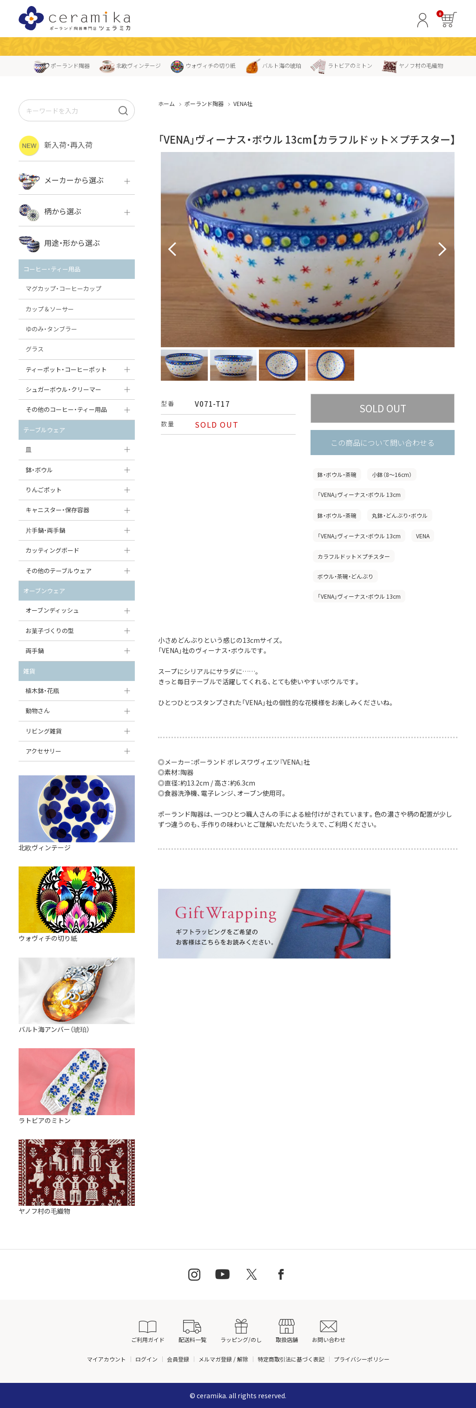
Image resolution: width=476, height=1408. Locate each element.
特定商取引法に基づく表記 (291, 1359)
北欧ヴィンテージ (130, 65)
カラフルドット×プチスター (353, 556)
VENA (423, 536)
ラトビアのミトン (341, 65)
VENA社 (242, 103)
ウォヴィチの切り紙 (203, 65)
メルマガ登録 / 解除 (223, 1359)
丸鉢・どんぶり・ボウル (400, 515)
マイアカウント (106, 1359)
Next (442, 249)
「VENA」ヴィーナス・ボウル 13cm (359, 494)
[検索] (123, 110)
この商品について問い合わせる (383, 442)
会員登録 (178, 1359)
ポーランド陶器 (61, 65)
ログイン (146, 1359)
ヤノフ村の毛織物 (412, 65)
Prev (172, 249)
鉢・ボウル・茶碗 (337, 474)
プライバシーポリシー (362, 1359)
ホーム (166, 103)
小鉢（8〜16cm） (392, 474)
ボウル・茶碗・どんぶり (345, 576)
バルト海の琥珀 (273, 65)
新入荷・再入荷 (56, 145)
